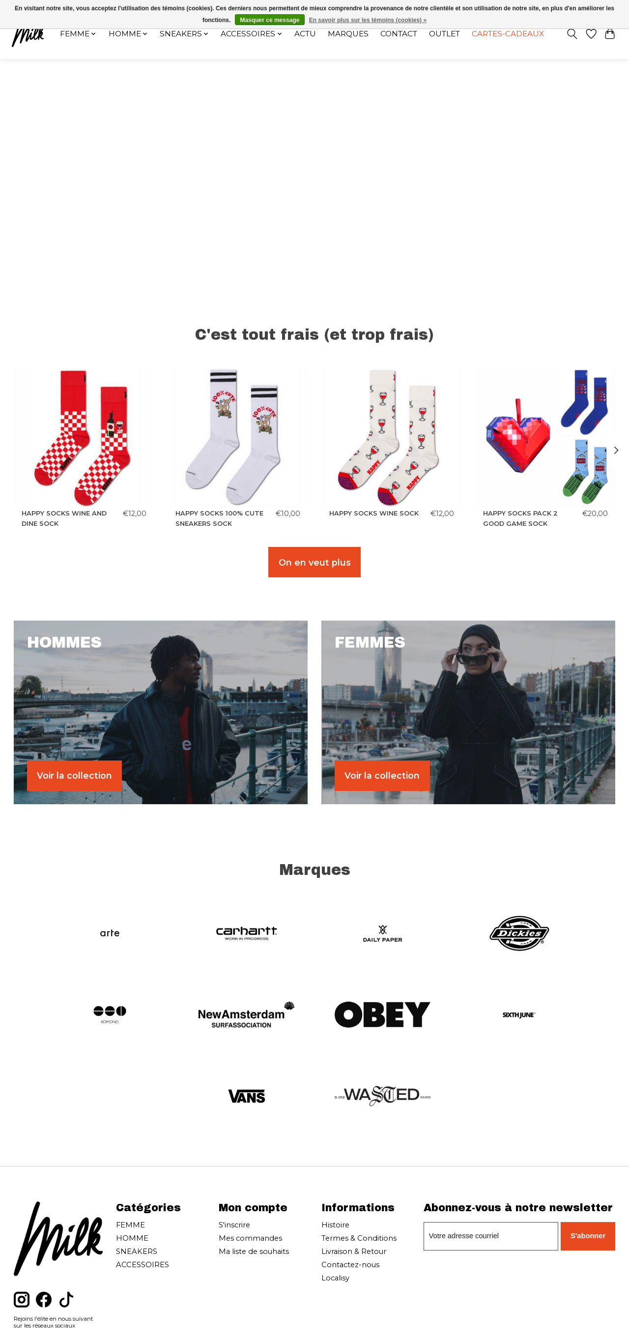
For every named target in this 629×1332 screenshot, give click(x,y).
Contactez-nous (350, 1264)
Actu (305, 33)
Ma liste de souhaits (254, 1251)
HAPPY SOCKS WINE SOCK (374, 513)
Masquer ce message (270, 20)
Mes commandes (250, 1238)
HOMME (132, 1238)
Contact (398, 33)
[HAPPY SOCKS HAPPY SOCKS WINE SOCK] (391, 437)
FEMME (130, 1225)
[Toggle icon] (572, 34)
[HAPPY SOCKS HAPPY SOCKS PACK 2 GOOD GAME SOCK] (545, 437)
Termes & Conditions (359, 1238)
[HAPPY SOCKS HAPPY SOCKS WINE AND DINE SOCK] (84, 437)
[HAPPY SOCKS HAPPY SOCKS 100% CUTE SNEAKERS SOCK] (238, 437)
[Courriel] (491, 1236)
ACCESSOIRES (142, 1264)
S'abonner (588, 1236)
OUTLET (444, 33)
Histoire (335, 1225)
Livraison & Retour (353, 1251)
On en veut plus (315, 562)
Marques (348, 33)
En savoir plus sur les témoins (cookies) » (368, 20)
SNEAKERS (136, 1251)
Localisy (335, 1278)
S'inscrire (234, 1225)
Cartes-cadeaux (508, 33)
